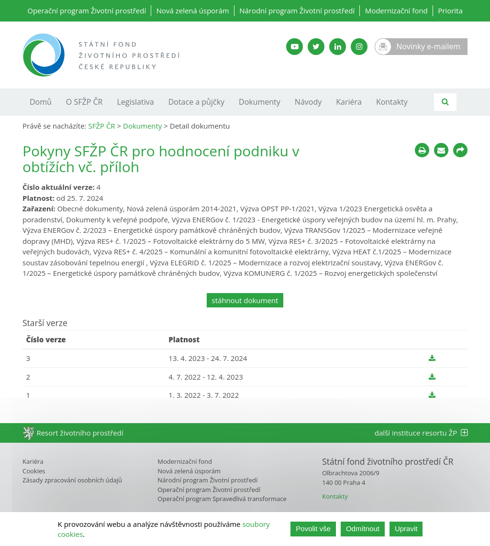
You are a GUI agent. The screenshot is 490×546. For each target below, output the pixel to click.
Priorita (450, 10)
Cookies (33, 471)
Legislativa (135, 102)
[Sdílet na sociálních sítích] (460, 150)
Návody (308, 102)
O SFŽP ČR (84, 102)
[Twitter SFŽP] (316, 46)
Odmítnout (362, 528)
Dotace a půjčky (196, 102)
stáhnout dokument (245, 300)
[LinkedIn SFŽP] (337, 46)
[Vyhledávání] (445, 102)
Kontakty (392, 102)
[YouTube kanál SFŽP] (294, 46)
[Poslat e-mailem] (441, 150)
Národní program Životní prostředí (297, 10)
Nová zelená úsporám (192, 10)
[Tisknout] (422, 150)
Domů (41, 102)
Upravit (406, 528)
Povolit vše (313, 528)
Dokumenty (259, 102)
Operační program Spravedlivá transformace (222, 498)
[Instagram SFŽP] (359, 46)
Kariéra (349, 102)
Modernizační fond (396, 10)
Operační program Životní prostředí (86, 10)
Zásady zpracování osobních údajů (72, 480)
